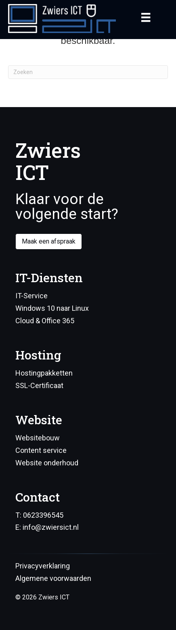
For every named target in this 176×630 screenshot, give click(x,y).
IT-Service (31, 295)
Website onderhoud (46, 463)
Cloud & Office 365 (44, 320)
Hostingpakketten (44, 373)
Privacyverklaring (42, 566)
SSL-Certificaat (39, 385)
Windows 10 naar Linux (52, 308)
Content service (41, 450)
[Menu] (145, 17)
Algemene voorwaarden (53, 578)
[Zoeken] (88, 72)
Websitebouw (37, 438)
